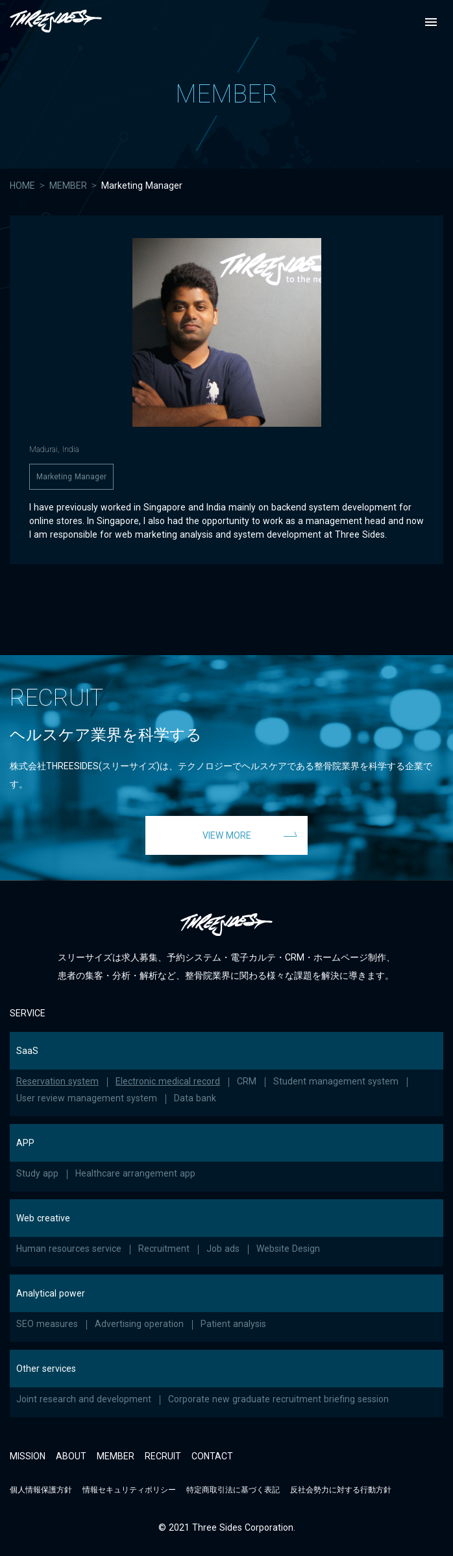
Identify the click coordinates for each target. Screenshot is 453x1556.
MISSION (27, 1456)
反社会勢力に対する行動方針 (340, 1489)
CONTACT (212, 1456)
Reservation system (57, 1081)
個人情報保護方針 (41, 1489)
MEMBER (68, 185)
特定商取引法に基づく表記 (233, 1489)
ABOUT (71, 1456)
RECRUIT (163, 1456)
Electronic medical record (168, 1081)
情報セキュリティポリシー (129, 1489)
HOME (22, 185)
